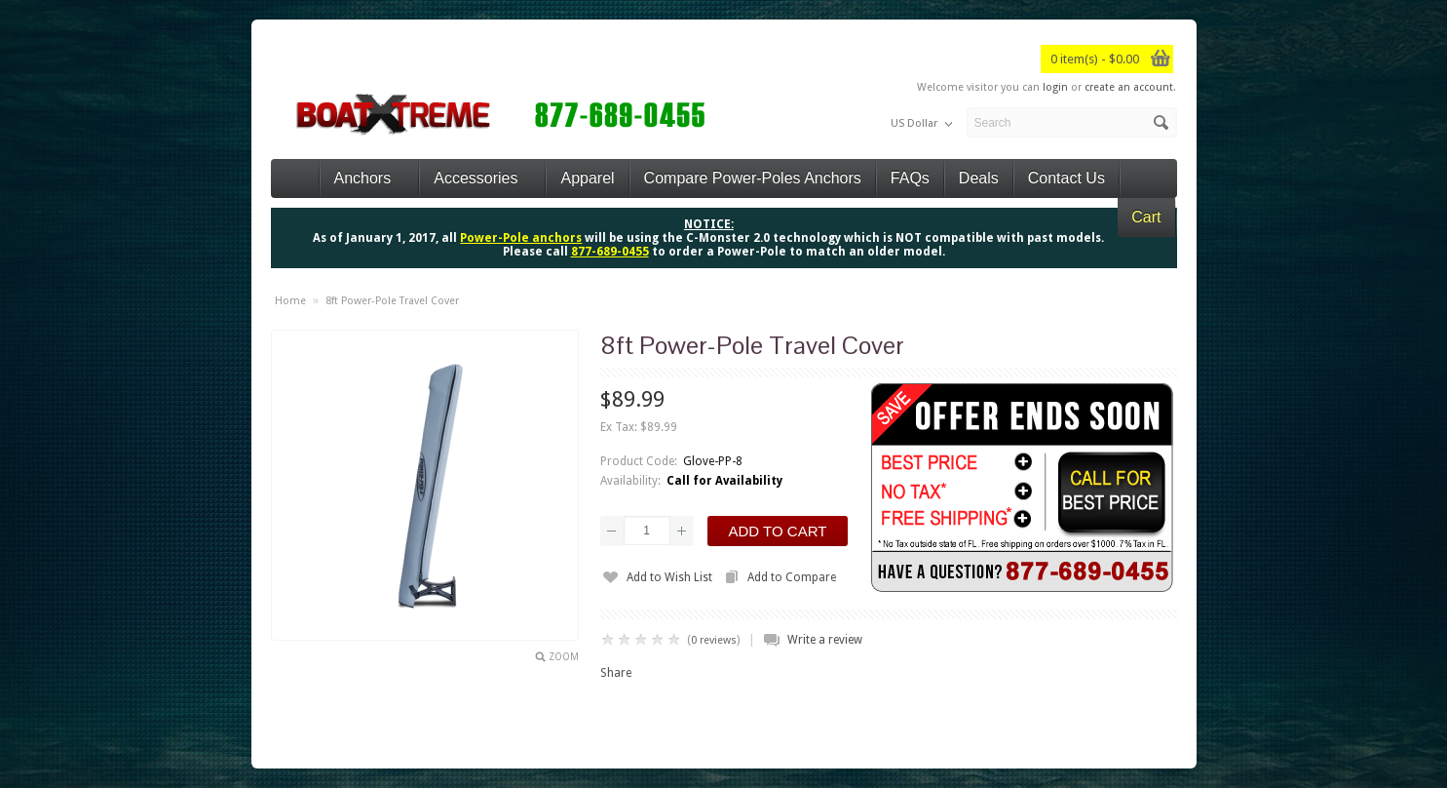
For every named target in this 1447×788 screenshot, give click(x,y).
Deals (979, 178)
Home (290, 301)
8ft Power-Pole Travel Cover (392, 301)
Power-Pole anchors (521, 238)
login (1055, 87)
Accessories (482, 178)
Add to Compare (791, 577)
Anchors (369, 178)
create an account (1129, 87)
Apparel (587, 178)
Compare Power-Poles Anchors (752, 178)
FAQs (910, 178)
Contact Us (1066, 178)
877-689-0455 (610, 251)
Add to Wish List (669, 577)
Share (615, 673)
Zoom (564, 656)
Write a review (824, 640)
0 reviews (714, 640)
